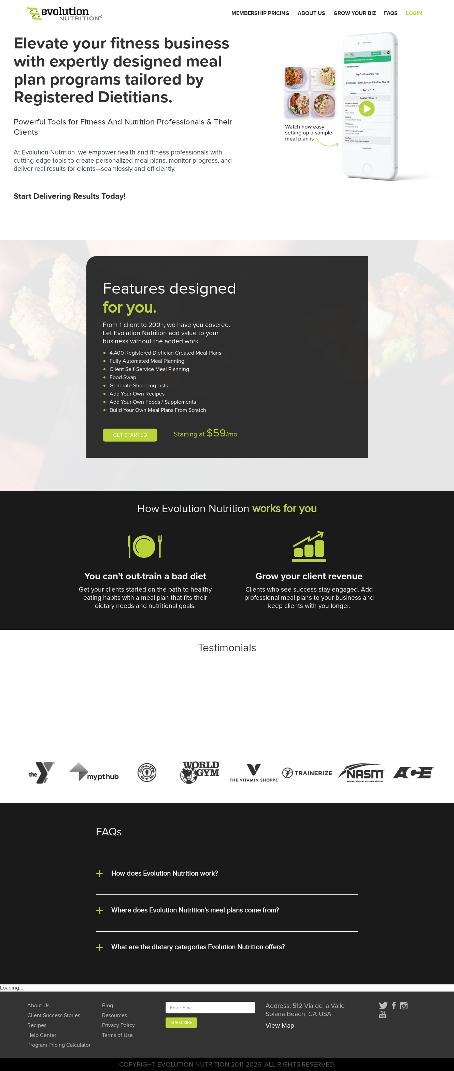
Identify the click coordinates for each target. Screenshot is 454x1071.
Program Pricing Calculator (58, 1045)
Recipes (36, 1025)
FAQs (391, 13)
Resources (114, 1015)
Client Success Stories (53, 1015)
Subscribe (181, 1022)
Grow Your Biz (355, 13)
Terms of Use (117, 1035)
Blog (107, 1005)
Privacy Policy (118, 1025)
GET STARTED (130, 435)
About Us (311, 13)
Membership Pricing (260, 13)
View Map (280, 1025)
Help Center (41, 1035)
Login (414, 13)
